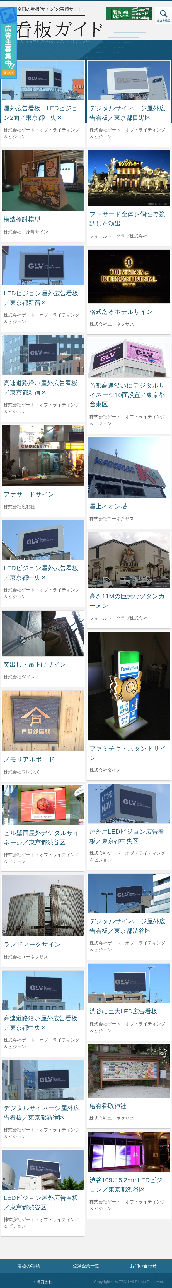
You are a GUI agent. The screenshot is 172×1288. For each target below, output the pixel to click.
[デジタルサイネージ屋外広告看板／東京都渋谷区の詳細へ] (129, 893)
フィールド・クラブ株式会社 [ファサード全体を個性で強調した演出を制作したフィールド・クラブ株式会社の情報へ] (118, 236)
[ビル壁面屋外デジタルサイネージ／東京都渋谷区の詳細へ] (43, 804)
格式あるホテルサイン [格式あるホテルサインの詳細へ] (121, 311)
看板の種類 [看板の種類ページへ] (29, 1265)
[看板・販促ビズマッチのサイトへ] (135, 13)
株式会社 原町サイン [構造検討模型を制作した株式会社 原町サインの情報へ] (26, 232)
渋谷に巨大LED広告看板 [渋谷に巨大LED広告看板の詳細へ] (123, 1011)
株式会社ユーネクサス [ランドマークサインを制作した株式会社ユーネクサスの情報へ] (26, 957)
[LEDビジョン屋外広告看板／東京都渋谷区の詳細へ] (43, 1169)
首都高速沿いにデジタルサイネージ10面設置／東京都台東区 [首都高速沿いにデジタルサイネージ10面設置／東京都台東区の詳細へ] (127, 395)
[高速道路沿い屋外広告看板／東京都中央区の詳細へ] (43, 990)
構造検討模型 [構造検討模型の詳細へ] (22, 219)
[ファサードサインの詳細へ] (43, 455)
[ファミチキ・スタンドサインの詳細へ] (129, 685)
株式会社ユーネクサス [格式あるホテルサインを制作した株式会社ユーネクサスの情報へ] (111, 324)
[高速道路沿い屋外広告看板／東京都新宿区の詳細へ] (43, 354)
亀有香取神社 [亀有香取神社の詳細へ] (107, 1106)
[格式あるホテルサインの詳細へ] (129, 276)
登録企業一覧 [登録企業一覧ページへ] (85, 1265)
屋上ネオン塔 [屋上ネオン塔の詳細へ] (108, 506)
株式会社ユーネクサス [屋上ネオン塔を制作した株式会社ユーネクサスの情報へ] (111, 518)
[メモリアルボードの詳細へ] (43, 720)
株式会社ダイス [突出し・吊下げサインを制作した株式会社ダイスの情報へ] (19, 676)
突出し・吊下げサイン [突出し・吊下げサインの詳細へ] (35, 664)
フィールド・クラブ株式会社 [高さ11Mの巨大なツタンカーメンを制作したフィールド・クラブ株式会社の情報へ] (118, 618)
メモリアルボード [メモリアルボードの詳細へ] (29, 759)
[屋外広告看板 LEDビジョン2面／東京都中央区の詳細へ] (43, 80)
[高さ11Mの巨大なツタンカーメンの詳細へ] (129, 559)
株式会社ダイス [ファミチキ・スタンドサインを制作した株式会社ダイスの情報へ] (105, 770)
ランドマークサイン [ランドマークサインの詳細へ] (32, 944)
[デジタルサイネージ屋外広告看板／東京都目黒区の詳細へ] (129, 80)
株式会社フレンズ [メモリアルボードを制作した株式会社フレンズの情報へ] (21, 771)
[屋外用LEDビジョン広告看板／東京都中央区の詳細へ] (129, 803)
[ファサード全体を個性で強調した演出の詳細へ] (129, 177)
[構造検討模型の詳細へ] (43, 180)
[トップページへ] (58, 31)
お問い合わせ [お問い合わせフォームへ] (143, 1265)
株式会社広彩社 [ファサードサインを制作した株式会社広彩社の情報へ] (19, 506)
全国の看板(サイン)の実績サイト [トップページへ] (50, 9)
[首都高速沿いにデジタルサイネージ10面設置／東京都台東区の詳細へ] (129, 357)
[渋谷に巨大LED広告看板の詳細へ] (129, 983)
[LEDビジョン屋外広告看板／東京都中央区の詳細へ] (43, 539)
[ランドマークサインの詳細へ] (43, 905)
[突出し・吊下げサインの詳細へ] (43, 633)
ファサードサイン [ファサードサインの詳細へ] (29, 494)
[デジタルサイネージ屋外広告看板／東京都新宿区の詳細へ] (43, 1079)
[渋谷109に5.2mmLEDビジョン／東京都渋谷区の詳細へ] (129, 1151)
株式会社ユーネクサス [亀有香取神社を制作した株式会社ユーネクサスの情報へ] (111, 1118)
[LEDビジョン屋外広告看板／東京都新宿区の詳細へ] (43, 265)
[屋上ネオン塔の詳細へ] (129, 467)
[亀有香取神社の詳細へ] (129, 1070)
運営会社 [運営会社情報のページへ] (44, 1282)
